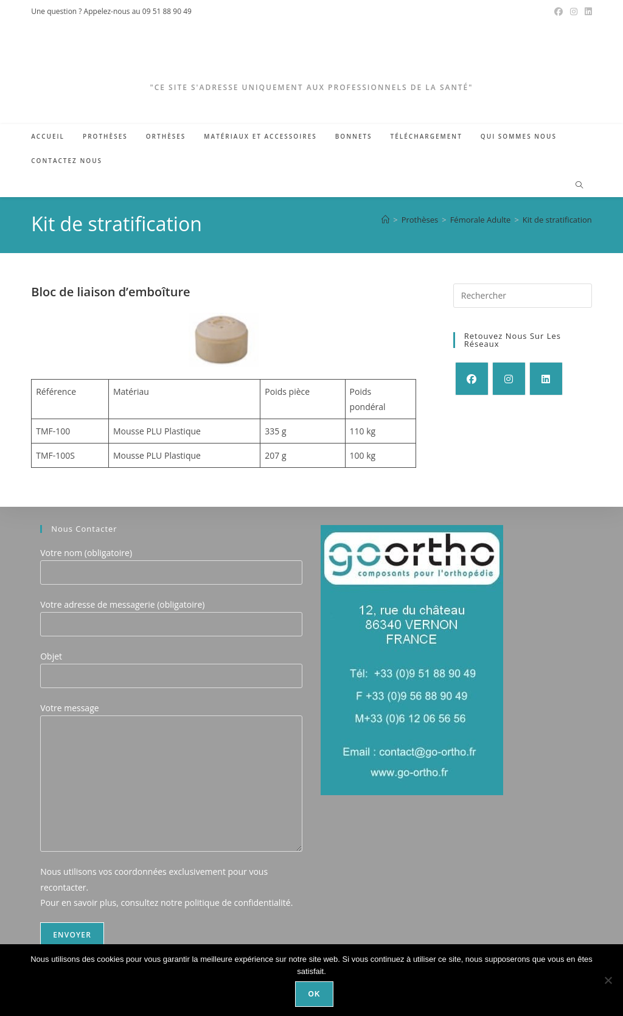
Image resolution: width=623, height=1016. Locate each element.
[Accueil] (385, 219)
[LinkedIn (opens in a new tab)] (586, 11)
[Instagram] (509, 378)
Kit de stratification (557, 219)
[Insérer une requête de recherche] (522, 296)
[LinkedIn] (546, 378)
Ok (314, 994)
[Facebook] (472, 378)
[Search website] (579, 185)
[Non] (608, 980)
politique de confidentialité (237, 902)
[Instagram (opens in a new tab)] (573, 11)
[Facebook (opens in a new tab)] (558, 11)
